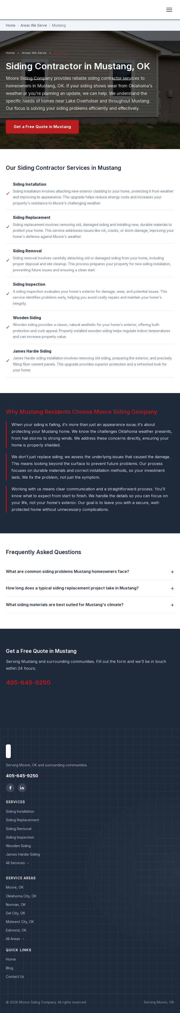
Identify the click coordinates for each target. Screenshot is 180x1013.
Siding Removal (18, 829)
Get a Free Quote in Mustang (42, 126)
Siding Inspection (20, 837)
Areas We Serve (34, 25)
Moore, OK (14, 887)
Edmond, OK (16, 930)
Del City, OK (15, 913)
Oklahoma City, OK (21, 896)
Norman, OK (16, 904)
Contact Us (15, 976)
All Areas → (15, 939)
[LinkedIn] (22, 787)
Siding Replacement (22, 820)
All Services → (17, 863)
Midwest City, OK (20, 922)
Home (10, 25)
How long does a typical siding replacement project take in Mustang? (90, 588)
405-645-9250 (28, 682)
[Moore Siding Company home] (8, 10)
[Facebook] (10, 787)
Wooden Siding (18, 846)
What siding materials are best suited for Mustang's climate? (90, 604)
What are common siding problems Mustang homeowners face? (90, 571)
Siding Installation (20, 811)
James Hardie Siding (23, 854)
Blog (9, 968)
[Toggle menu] (169, 10)
